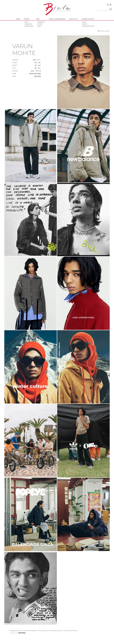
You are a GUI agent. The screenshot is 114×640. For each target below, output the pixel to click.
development (29, 26)
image (26, 22)
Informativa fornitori (71, 631)
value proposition (88, 26)
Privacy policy (42, 631)
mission (84, 24)
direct (39, 26)
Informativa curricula (56, 631)
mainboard (28, 24)
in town (39, 24)
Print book (103, 31)
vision (84, 22)
